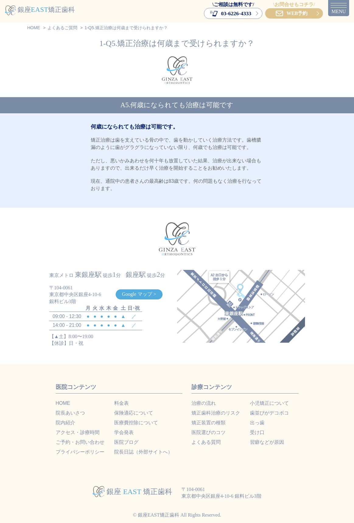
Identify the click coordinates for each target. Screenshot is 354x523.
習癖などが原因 (267, 442)
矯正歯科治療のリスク (215, 412)
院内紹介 (65, 422)
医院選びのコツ (208, 432)
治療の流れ (203, 403)
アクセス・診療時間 (78, 432)
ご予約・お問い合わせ (80, 442)
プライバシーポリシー (80, 451)
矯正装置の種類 (208, 422)
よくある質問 (206, 442)
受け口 (257, 432)
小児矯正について (269, 403)
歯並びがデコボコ (269, 412)
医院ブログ (126, 442)
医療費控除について (136, 422)
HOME (63, 403)
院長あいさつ (70, 412)
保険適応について (133, 412)
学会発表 (124, 432)
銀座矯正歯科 (40, 9)
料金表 (121, 403)
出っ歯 (257, 422)
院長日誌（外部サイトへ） (143, 451)
